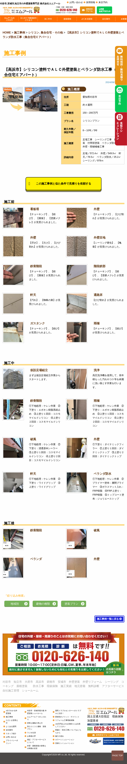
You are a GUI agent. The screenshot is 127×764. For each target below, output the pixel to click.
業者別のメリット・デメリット (67, 717)
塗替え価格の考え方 (35, 723)
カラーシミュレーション (64, 740)
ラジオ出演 (31, 733)
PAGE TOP (117, 755)
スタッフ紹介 (11, 733)
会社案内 (9, 730)
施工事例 (9, 717)
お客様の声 (31, 736)
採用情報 (90, 2)
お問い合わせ (76, 2)
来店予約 (103, 2)
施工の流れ (59, 736)
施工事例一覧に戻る (109, 619)
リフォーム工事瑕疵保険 (64, 720)
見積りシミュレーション (64, 743)
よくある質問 (11, 726)
